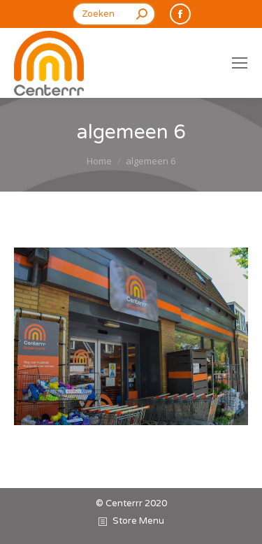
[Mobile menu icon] (239, 63)
